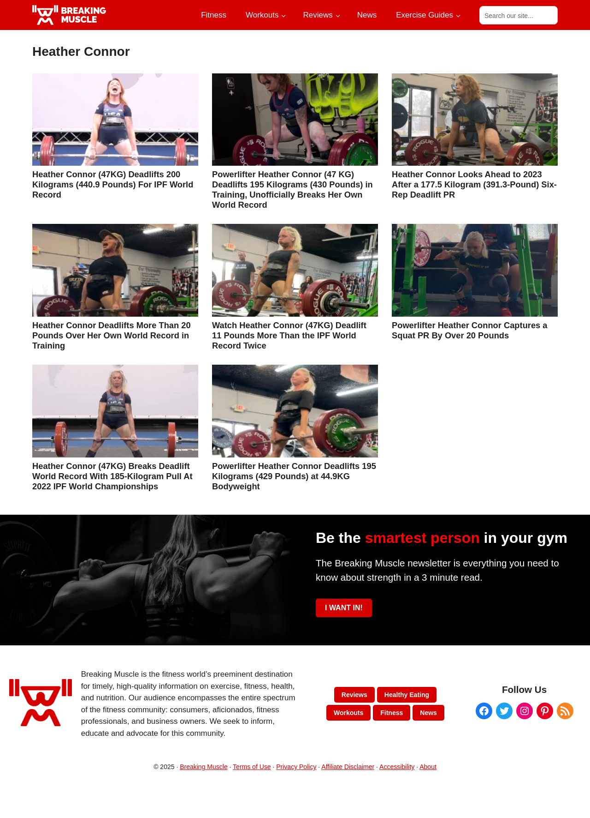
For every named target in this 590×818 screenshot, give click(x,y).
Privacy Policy (296, 766)
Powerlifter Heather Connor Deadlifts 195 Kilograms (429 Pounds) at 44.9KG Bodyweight (294, 476)
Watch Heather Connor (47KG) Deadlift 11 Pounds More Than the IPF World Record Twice (289, 335)
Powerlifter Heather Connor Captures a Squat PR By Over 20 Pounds (470, 330)
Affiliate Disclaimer (347, 766)
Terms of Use (252, 766)
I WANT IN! (344, 608)
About (428, 766)
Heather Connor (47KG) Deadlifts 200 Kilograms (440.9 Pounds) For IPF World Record (112, 184)
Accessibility (396, 766)
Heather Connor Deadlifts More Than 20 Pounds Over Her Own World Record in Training (111, 335)
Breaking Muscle (204, 766)
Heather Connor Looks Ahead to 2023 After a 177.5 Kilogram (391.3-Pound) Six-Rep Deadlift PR (474, 184)
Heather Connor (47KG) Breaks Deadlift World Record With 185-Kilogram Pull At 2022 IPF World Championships (112, 476)
